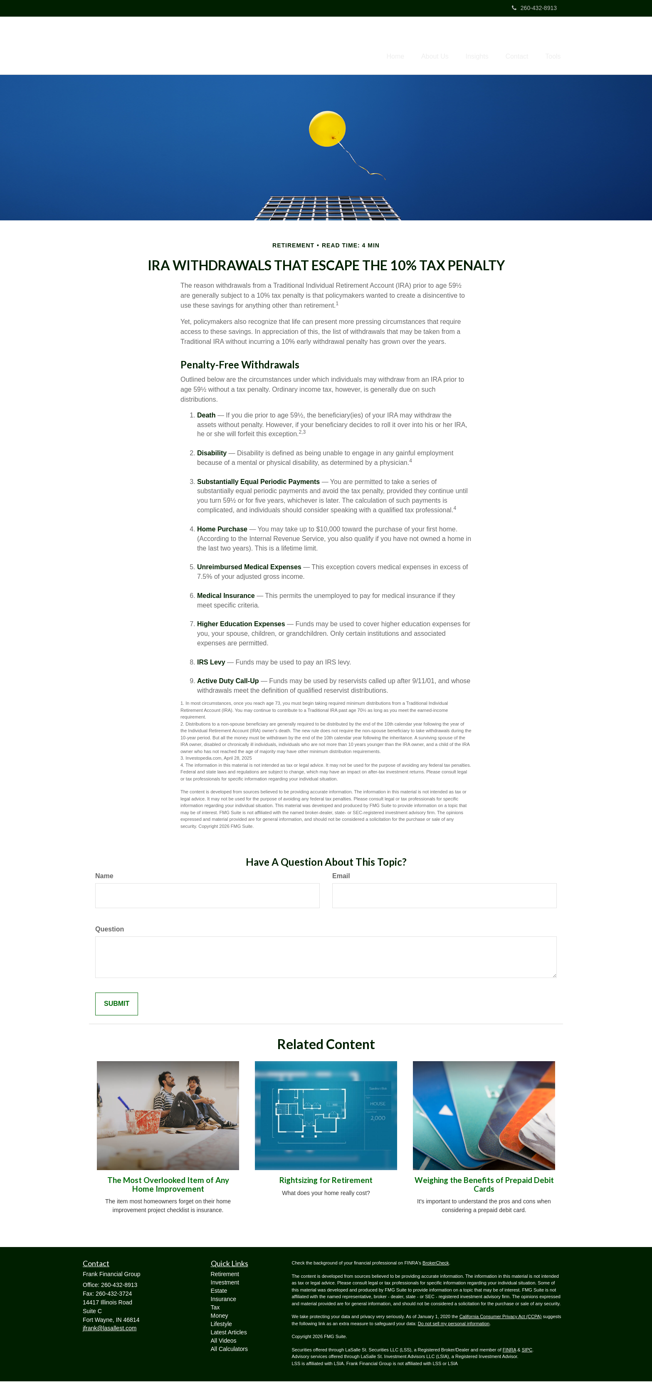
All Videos (224, 1342)
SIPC (527, 1351)
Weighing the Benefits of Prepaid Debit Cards (484, 1186)
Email (341, 877)
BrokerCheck (435, 1264)
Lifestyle (221, 1325)
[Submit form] (116, 1005)
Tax (215, 1309)
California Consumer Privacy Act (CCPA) (500, 1318)
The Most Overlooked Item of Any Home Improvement (168, 1186)
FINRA (509, 1351)
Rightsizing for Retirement (326, 1181)
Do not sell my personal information (453, 1325)
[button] (422, 46)
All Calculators (229, 1350)
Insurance (223, 1300)
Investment (225, 1284)
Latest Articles (229, 1334)
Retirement (225, 1275)
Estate (219, 1292)
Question (109, 930)
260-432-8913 (534, 8)
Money (219, 1317)
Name (104, 877)
